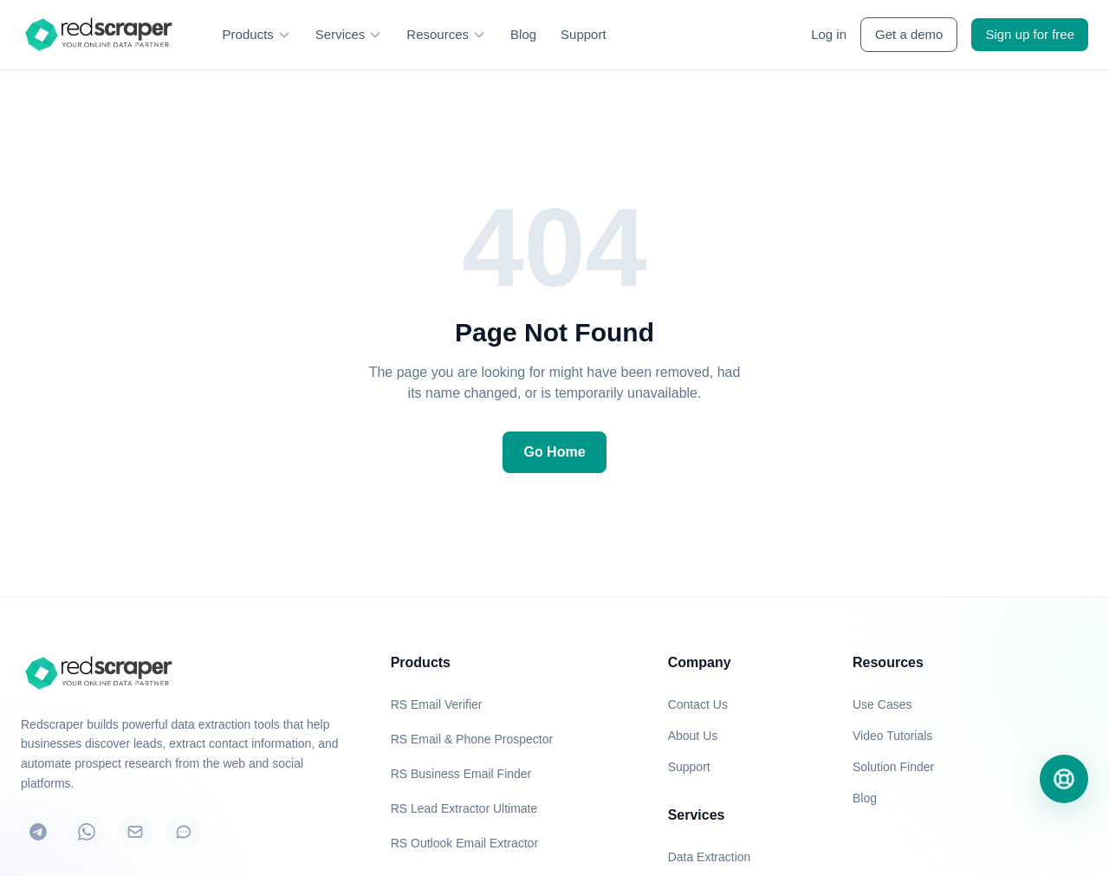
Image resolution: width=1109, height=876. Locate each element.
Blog (523, 34)
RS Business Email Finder (461, 774)
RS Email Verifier (437, 704)
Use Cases (882, 704)
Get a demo (909, 34)
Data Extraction (709, 857)
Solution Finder (893, 767)
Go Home (554, 451)
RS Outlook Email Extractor (464, 843)
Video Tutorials (892, 736)
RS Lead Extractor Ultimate (464, 808)
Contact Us (698, 704)
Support (583, 34)
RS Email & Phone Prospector (472, 739)
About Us (693, 736)
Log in (828, 34)
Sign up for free (1029, 34)
